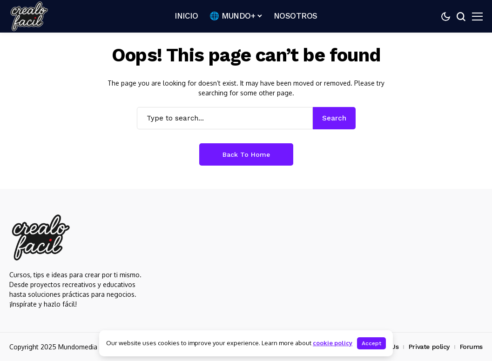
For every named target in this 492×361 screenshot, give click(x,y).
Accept (371, 343)
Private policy (429, 346)
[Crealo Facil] (29, 16)
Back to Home (246, 154)
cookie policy (332, 343)
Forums (471, 346)
